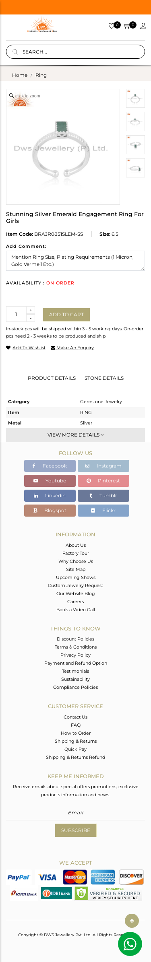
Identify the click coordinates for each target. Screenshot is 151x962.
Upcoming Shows (75, 577)
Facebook (50, 466)
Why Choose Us (75, 561)
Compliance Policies (75, 687)
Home (19, 75)
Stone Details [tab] (104, 378)
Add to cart (66, 314)
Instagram (103, 466)
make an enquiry (72, 347)
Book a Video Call (75, 609)
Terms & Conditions (76, 647)
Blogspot (49, 510)
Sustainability (75, 679)
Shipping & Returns (76, 741)
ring (41, 75)
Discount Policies (75, 639)
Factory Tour (75, 553)
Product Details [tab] (52, 378)
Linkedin (50, 495)
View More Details (76, 435)
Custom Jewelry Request (75, 585)
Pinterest (103, 481)
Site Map (75, 569)
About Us (76, 545)
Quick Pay (75, 749)
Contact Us (75, 717)
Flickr (103, 510)
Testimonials (75, 671)
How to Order (76, 733)
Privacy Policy (75, 655)
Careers (75, 601)
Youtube (49, 481)
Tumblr (103, 495)
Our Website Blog (75, 593)
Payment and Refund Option (75, 663)
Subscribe (75, 830)
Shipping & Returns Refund (75, 757)
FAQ (76, 725)
